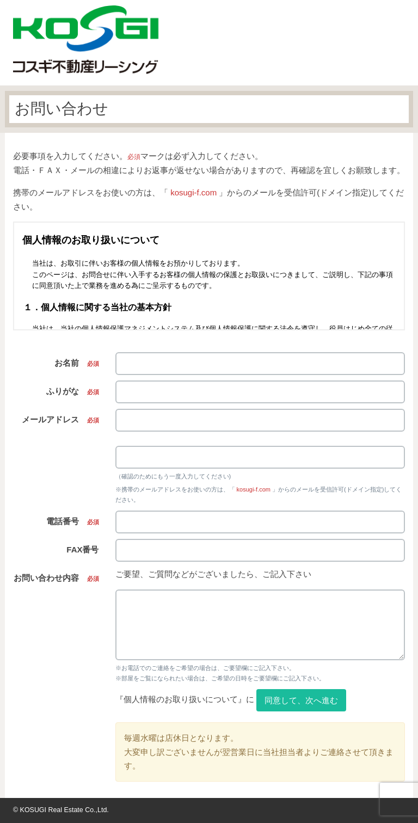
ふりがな (72, 391)
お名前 (76, 362)
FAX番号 (82, 549)
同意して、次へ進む (301, 700)
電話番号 (72, 521)
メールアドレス (60, 419)
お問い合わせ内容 (56, 577)
